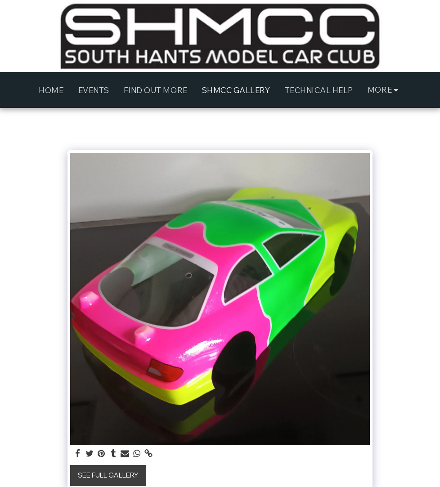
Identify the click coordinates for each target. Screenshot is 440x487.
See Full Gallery (108, 475)
